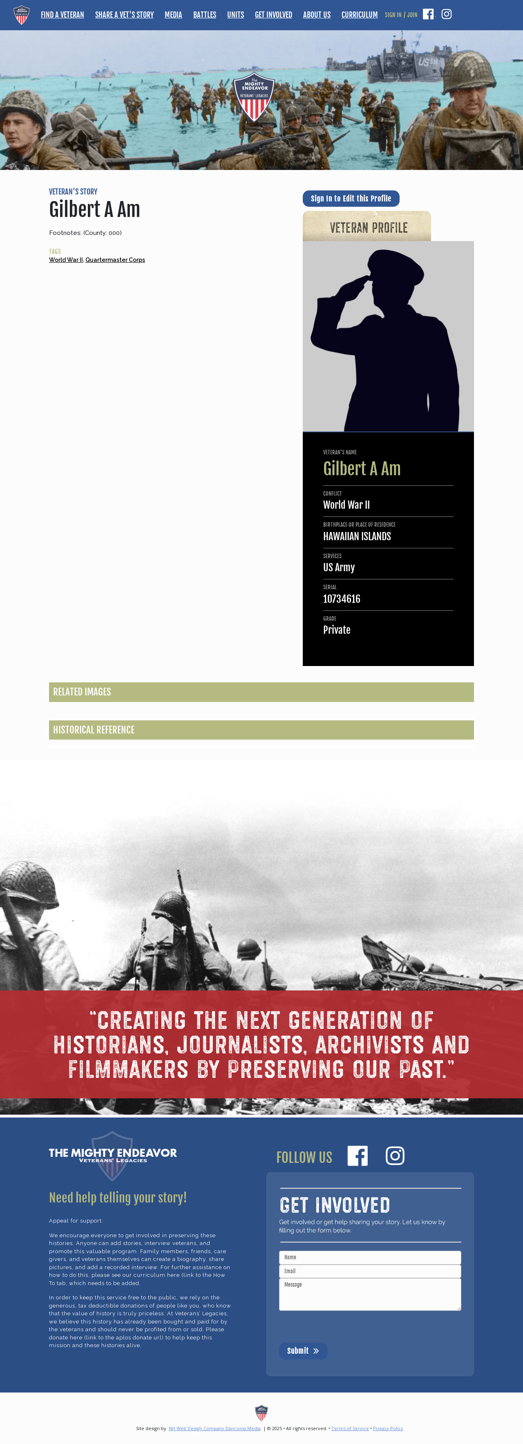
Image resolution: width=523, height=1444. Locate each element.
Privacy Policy (388, 1428)
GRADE (329, 618)
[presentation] (341, 1327)
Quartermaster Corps (115, 260)
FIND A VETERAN (62, 14)
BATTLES (204, 14)
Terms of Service (350, 1428)
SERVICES (332, 556)
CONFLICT (332, 493)
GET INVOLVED (273, 14)
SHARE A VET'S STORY (124, 14)
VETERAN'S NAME (340, 452)
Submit (303, 1350)
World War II (66, 260)
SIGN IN (393, 14)
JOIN (412, 14)
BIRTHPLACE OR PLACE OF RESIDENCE (359, 524)
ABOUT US (317, 14)
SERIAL (330, 587)
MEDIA (173, 14)
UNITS (235, 14)
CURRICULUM (360, 14)
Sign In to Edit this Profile (351, 198)
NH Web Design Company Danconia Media (215, 1428)
